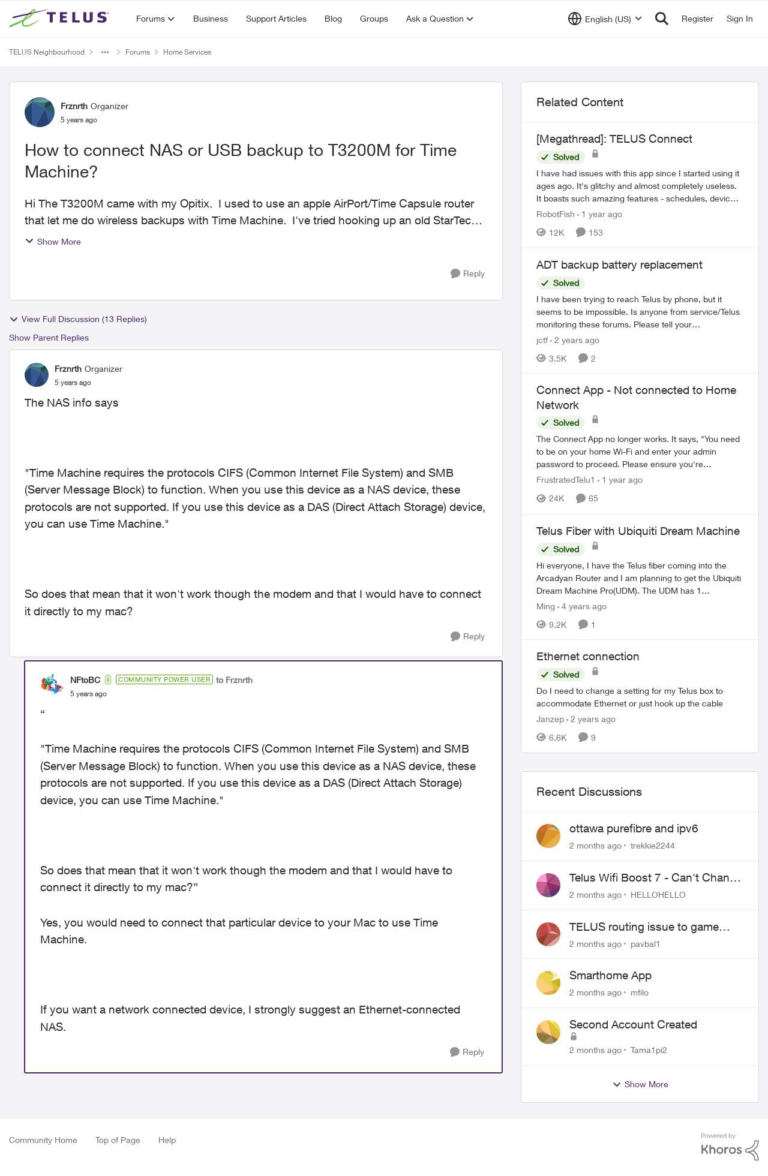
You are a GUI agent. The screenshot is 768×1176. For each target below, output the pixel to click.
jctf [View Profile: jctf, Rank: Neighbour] (542, 339)
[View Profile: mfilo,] (548, 983)
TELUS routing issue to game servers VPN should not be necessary (644, 927)
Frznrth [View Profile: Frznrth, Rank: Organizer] (74, 106)
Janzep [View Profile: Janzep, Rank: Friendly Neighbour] (550, 719)
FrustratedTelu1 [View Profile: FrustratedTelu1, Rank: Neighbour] (565, 480)
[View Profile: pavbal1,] (548, 934)
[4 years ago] (582, 605)
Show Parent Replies (49, 337)
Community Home (43, 1140)
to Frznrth (234, 680)
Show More (53, 241)
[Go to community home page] (60, 18)
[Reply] (467, 274)
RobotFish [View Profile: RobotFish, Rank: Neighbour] (555, 214)
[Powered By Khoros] (730, 1147)
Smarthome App (610, 975)
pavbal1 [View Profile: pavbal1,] (646, 943)
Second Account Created (633, 1024)
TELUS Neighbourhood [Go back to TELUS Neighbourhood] (47, 51)
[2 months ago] (595, 845)
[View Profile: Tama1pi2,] (548, 1032)
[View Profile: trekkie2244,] (548, 836)
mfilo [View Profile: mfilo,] (640, 992)
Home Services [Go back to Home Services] (187, 51)
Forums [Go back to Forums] (137, 51)
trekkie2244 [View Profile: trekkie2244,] (653, 845)
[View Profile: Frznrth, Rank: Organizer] (40, 112)
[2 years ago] (574, 339)
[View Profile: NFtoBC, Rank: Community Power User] (52, 686)
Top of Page (117, 1140)
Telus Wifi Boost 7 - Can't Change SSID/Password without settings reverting (655, 878)
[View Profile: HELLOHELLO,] (548, 885)
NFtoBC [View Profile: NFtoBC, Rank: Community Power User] (85, 680)
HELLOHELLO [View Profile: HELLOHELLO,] (658, 894)
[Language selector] (605, 19)
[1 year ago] (599, 213)
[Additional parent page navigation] (105, 52)
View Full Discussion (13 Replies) (78, 319)
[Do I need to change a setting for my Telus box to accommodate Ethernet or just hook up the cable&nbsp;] (639, 696)
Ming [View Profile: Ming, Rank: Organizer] (545, 605)
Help (167, 1140)
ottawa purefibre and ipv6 (633, 828)
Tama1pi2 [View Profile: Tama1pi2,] (649, 1050)
